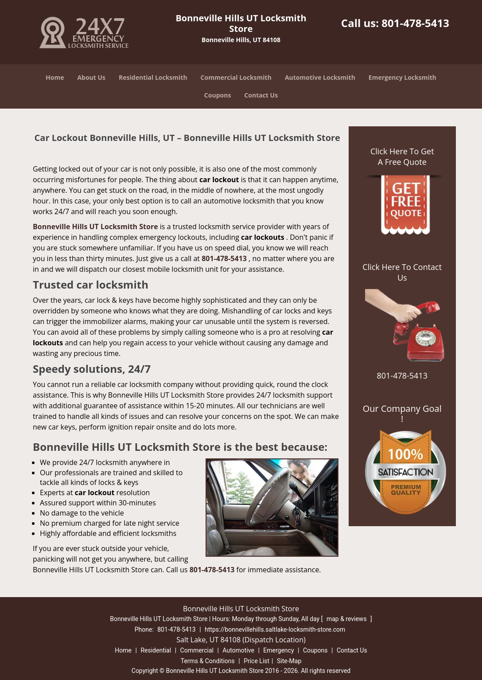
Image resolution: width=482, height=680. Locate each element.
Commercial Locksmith (236, 77)
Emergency (278, 650)
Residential (155, 650)
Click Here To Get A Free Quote (402, 156)
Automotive (238, 650)
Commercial (197, 650)
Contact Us (261, 95)
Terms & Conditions (208, 660)
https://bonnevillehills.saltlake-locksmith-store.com (275, 629)
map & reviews (347, 618)
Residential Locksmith (153, 77)
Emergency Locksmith (402, 77)
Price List (256, 660)
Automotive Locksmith (320, 77)
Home (55, 77)
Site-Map (289, 660)
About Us (91, 77)
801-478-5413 (415, 23)
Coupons (217, 95)
